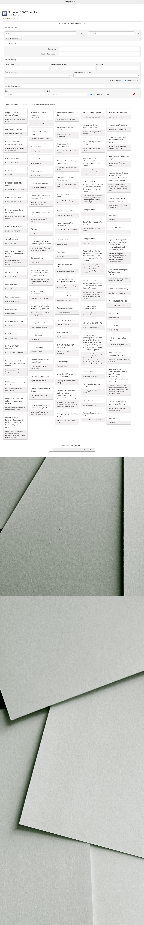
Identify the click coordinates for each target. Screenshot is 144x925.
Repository (52, 49)
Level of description (12, 64)
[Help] (132, 94)
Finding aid (100, 64)
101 (84, 450)
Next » (91, 450)
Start (6, 91)
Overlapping (96, 94)
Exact (108, 94)
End (48, 91)
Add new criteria (13, 38)
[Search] (40, 33)
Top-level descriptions (113, 80)
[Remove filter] (16, 18)
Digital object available (58, 64)
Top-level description (48, 54)
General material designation (83, 72)
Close (141, 2)
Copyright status (11, 72)
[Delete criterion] (136, 32)
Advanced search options (72, 23)
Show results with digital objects (43, 104)
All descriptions (131, 80)
